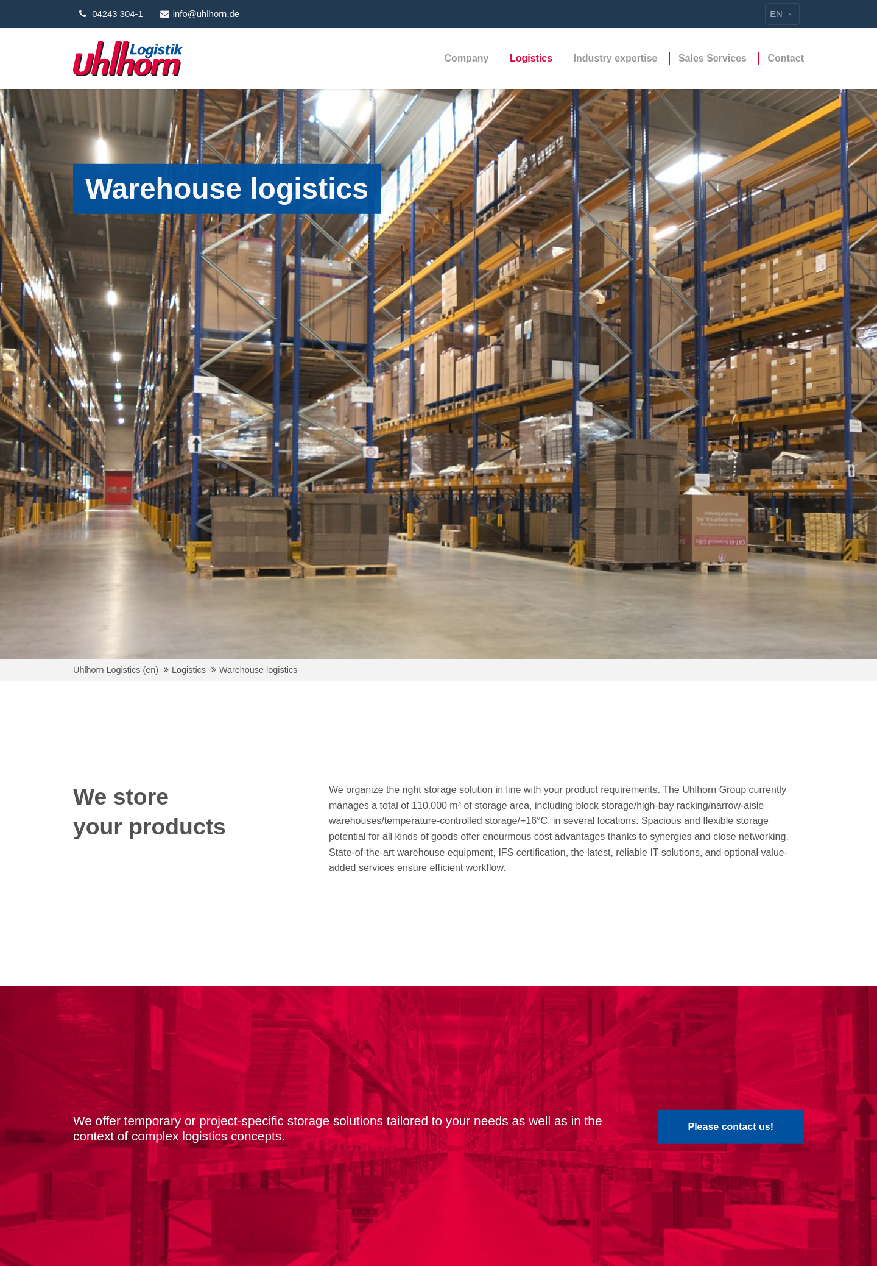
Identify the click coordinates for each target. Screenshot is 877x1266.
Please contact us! (731, 1127)
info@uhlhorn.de (199, 14)
